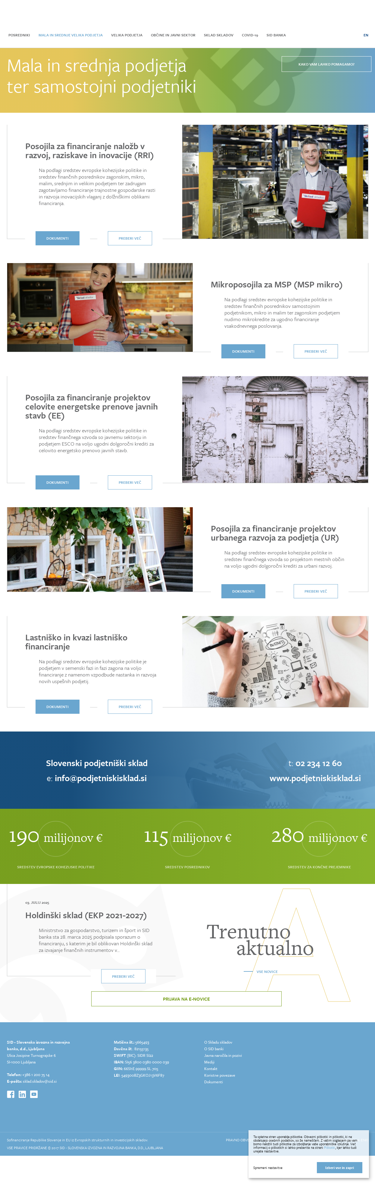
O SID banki (213, 1049)
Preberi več (130, 238)
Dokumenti (213, 1082)
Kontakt (210, 1069)
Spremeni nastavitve (268, 1168)
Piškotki (329, 1147)
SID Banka (276, 35)
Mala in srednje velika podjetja (71, 35)
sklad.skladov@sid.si (40, 1081)
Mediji (209, 1062)
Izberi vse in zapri (339, 1167)
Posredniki (19, 35)
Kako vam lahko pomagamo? (326, 64)
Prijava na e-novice (186, 998)
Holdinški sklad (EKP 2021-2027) (86, 915)
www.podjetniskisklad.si (315, 778)
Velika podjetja (126, 35)
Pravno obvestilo (242, 1140)
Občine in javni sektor (173, 35)
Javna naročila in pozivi (223, 1055)
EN (366, 35)
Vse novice (267, 971)
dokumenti (57, 238)
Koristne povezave (219, 1075)
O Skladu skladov (218, 1042)
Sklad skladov (218, 35)
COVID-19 (250, 35)
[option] (195, 770)
